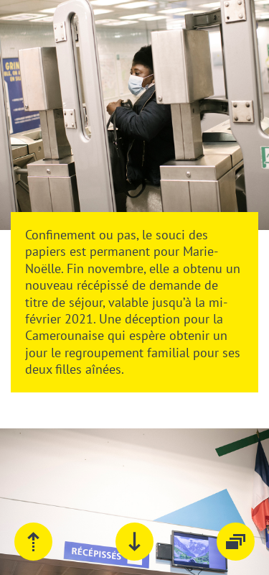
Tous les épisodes (236, 542)
